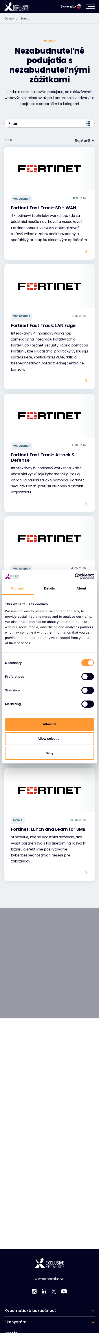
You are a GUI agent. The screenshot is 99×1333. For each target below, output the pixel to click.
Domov (12, 18)
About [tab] (81, 588)
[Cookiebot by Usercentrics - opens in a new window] (74, 576)
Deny (50, 753)
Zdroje (25, 18)
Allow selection (49, 738)
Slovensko (71, 6)
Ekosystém (15, 1322)
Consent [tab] (17, 588)
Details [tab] (49, 588)
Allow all (49, 724)
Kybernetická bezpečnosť (30, 1311)
